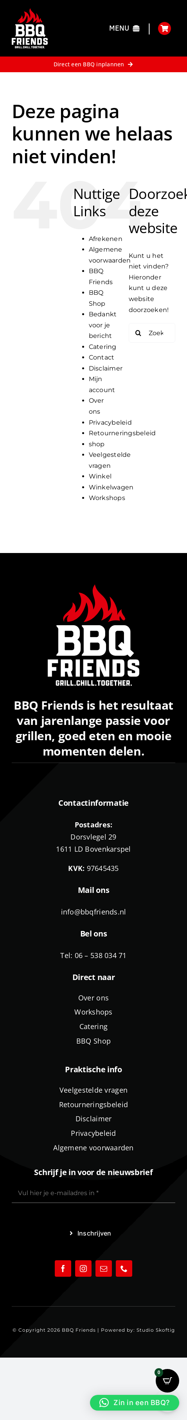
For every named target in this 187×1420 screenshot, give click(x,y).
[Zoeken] (138, 333)
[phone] (124, 1268)
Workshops (107, 498)
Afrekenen (105, 239)
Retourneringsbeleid (122, 433)
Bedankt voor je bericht (103, 324)
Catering (103, 346)
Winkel (100, 476)
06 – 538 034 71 (101, 955)
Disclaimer (105, 368)
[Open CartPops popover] (167, 1381)
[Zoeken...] (152, 333)
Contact (102, 357)
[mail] (103, 1268)
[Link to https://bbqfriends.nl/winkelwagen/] (164, 28)
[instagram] (83, 1268)
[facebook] (63, 1268)
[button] (134, 1403)
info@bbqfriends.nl (93, 911)
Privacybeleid (110, 422)
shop (97, 444)
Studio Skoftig (156, 1330)
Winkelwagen (111, 487)
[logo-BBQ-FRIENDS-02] (30, 11)
